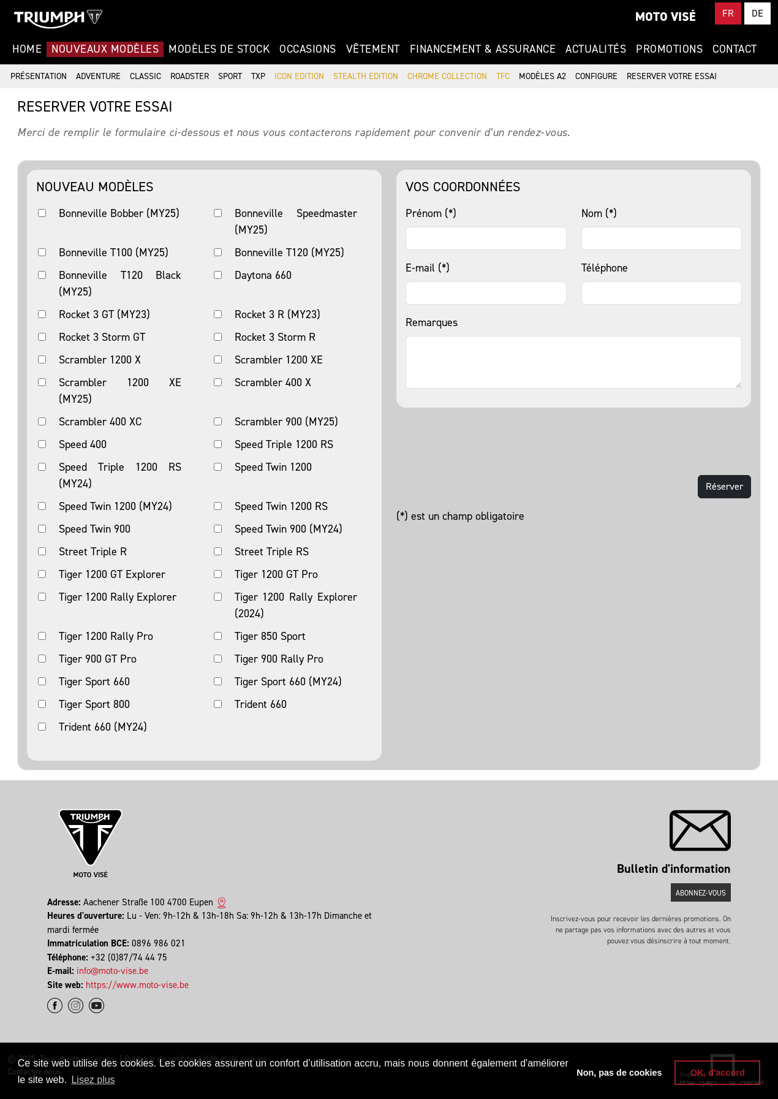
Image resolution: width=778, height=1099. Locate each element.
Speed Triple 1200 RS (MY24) (120, 475)
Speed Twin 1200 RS (281, 506)
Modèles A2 (542, 76)
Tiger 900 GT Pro (98, 659)
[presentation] (489, 441)
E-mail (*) (428, 267)
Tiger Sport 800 (94, 704)
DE (757, 13)
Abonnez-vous (701, 893)
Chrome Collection (447, 76)
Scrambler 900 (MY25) (286, 421)
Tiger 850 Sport (270, 636)
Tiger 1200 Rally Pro (106, 636)
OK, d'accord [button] (717, 1073)
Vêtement (373, 49)
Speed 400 (83, 444)
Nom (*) (599, 213)
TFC (503, 76)
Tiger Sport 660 (94, 681)
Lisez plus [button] (93, 1079)
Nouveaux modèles (105, 49)
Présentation (38, 76)
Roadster (189, 76)
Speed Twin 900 (94, 529)
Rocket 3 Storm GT (102, 337)
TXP (258, 76)
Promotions (669, 49)
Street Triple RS (272, 551)
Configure (596, 76)
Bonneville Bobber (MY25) (119, 213)
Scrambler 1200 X (100, 359)
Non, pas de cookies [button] (619, 1073)
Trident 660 (261, 704)
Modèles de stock (219, 49)
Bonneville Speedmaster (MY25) (296, 221)
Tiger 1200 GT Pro (276, 574)
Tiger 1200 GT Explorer (112, 574)
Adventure (98, 76)
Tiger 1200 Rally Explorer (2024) (296, 605)
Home (27, 49)
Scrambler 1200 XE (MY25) (120, 390)
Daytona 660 (263, 275)
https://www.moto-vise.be (137, 985)
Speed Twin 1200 (273, 467)
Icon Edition (299, 76)
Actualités (595, 49)
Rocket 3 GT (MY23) (104, 314)
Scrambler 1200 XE (279, 359)
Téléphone (604, 267)
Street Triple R (93, 551)
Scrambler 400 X (273, 382)
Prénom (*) (431, 213)
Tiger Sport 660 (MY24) (288, 681)
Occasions (307, 49)
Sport (230, 76)
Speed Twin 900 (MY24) (288, 529)
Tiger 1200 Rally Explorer (117, 597)
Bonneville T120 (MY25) (289, 252)
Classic (145, 76)
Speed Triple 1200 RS (284, 444)
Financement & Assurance (483, 49)
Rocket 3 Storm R (275, 337)
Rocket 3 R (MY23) (277, 314)
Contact (734, 49)
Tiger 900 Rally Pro (279, 659)
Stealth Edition (365, 76)
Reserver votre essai (672, 76)
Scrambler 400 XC (100, 421)
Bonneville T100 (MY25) (113, 252)
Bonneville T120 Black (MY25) (120, 283)
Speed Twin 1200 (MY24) (115, 506)
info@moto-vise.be (112, 971)
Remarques (432, 322)
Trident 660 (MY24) (103, 727)
